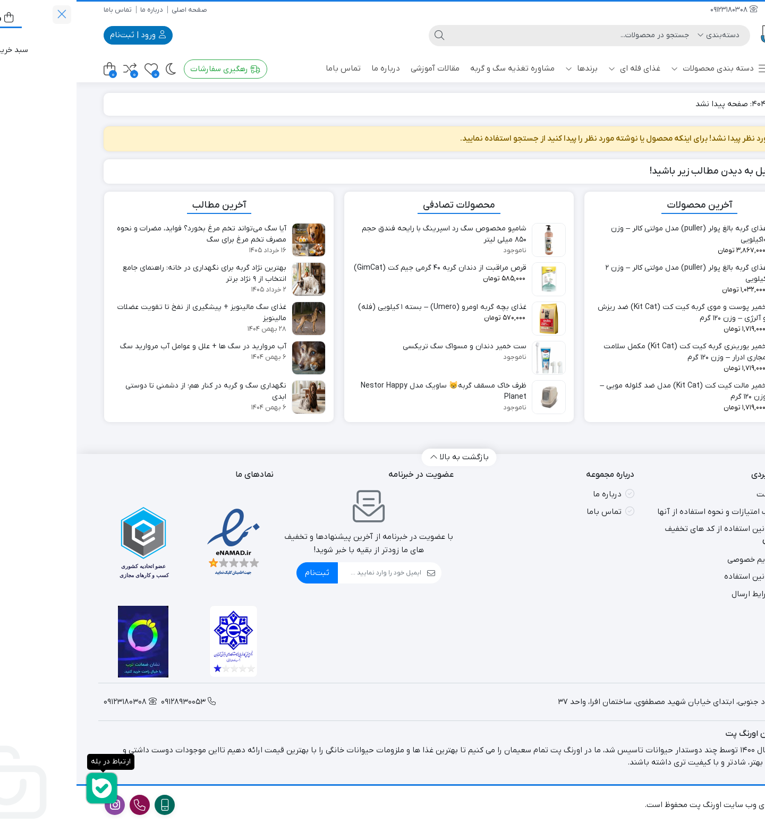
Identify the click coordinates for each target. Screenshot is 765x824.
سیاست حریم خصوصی (688, 559)
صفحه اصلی (113, 9)
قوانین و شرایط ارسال (690, 594)
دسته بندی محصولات (643, 68)
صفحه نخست (702, 494)
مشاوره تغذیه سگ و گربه (436, 68)
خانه (725, 104)
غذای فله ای (558, 68)
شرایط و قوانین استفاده (686, 576)
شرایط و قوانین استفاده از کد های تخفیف (656, 528)
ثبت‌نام (240, 573)
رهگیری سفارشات (149, 69)
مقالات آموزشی (358, 68)
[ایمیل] (303, 572)
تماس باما (41, 9)
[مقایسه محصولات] (53, 69)
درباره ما (75, 9)
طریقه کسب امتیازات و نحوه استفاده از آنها (653, 512)
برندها (505, 68)
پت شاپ (718, 68)
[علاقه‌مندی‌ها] (74, 69)
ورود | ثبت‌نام (61, 35)
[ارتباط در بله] (25, 788)
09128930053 (713, 10)
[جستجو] (496, 35)
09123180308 (657, 10)
